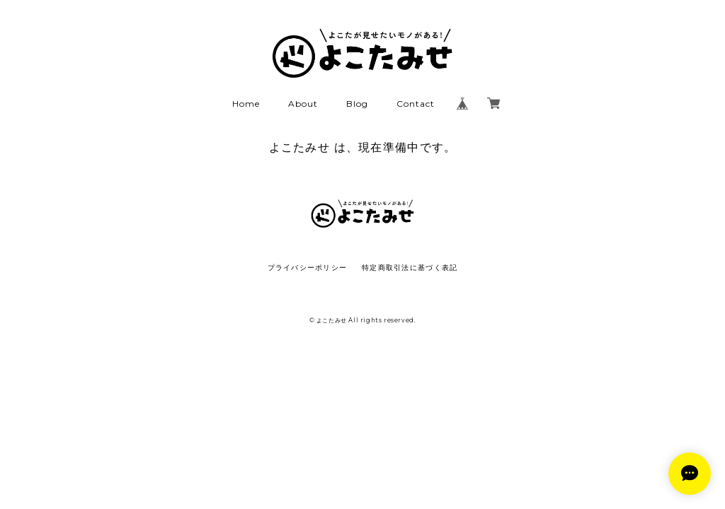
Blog (357, 103)
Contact (415, 103)
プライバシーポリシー (308, 267)
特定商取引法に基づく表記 (409, 267)
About (303, 103)
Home (246, 103)
